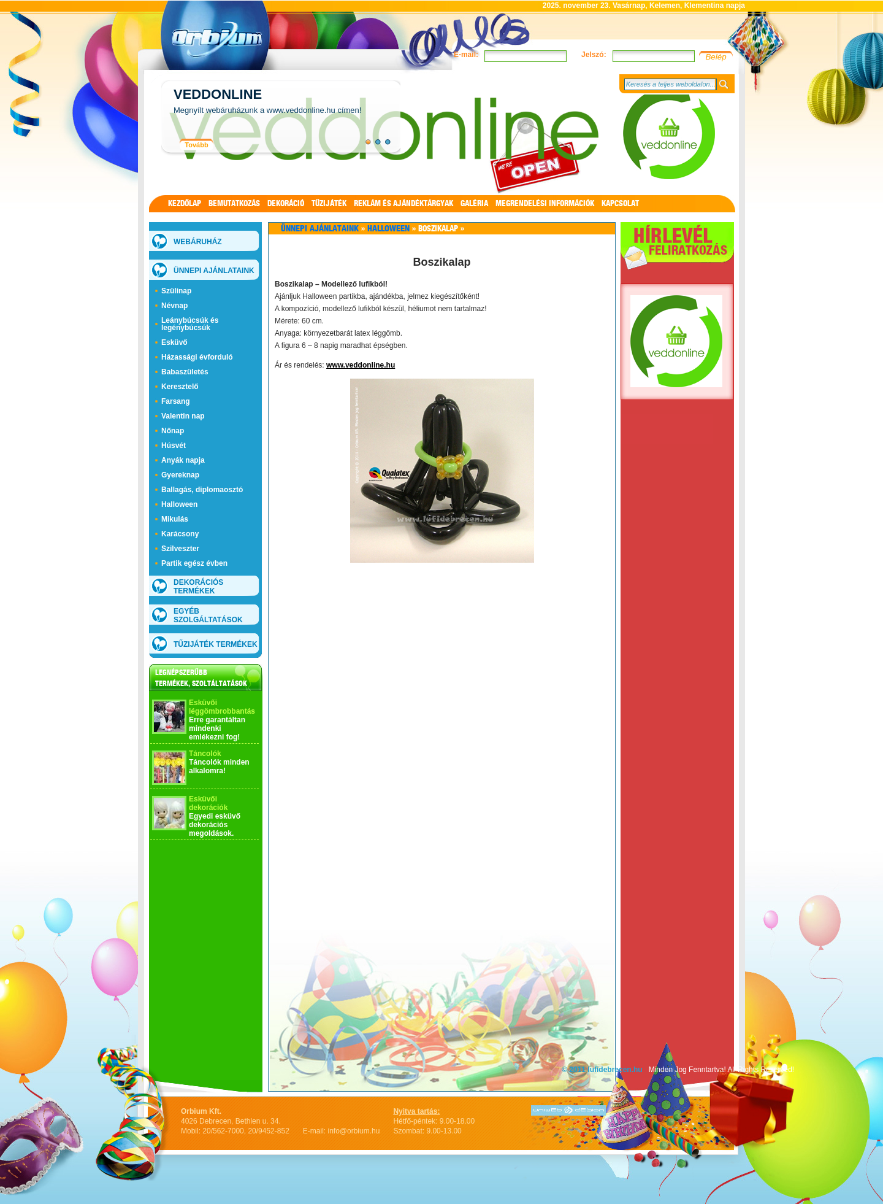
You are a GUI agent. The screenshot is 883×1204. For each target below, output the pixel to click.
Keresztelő (180, 386)
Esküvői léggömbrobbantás (222, 707)
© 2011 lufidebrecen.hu (602, 1069)
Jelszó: (593, 54)
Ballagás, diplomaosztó (202, 489)
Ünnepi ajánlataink (214, 270)
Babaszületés (184, 372)
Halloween (179, 504)
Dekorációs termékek (198, 586)
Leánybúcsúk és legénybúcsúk (189, 324)
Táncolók (205, 753)
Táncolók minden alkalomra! (219, 766)
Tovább (196, 145)
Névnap (174, 305)
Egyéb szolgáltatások (208, 615)
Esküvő (174, 342)
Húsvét (173, 445)
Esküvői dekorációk (208, 803)
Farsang (175, 401)
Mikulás (174, 519)
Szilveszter (180, 548)
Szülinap (176, 291)
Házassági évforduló (197, 357)
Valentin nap (183, 416)
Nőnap (172, 430)
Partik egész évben (194, 563)
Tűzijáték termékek (216, 644)
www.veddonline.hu (360, 365)
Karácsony (180, 534)
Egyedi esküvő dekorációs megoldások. (214, 825)
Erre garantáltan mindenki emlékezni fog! (217, 728)
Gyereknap (180, 475)
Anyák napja (183, 460)
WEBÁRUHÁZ (198, 241)
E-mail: (466, 54)
